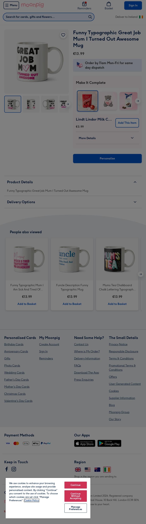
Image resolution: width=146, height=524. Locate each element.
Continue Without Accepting (75, 496)
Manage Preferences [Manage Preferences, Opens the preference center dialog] (75, 508)
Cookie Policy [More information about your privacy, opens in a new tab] (31, 500)
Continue (76, 485)
